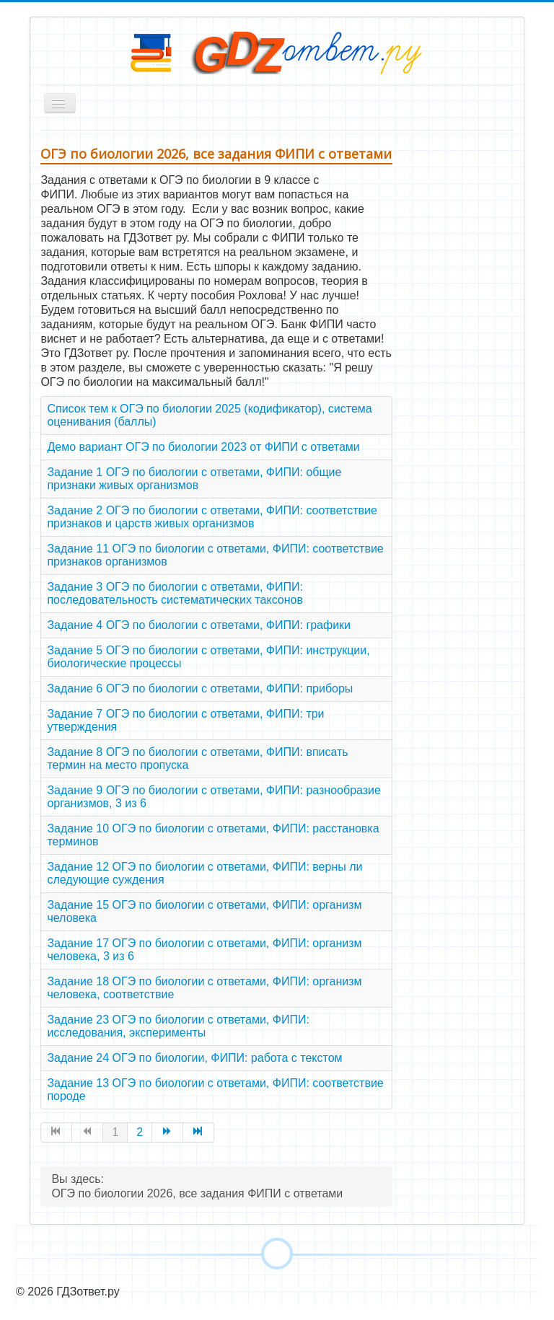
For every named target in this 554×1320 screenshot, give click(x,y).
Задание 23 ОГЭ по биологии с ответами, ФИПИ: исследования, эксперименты (178, 1026)
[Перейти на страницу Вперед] (167, 1132)
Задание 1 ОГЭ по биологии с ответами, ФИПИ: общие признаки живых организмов (194, 478)
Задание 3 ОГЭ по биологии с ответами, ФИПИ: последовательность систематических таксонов (175, 593)
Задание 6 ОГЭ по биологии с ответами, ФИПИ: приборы (200, 688)
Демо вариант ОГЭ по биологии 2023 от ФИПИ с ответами (203, 447)
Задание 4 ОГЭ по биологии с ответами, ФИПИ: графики (199, 625)
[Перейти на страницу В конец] (198, 1132)
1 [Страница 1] (115, 1132)
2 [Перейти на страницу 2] (139, 1132)
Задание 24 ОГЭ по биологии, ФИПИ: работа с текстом (194, 1058)
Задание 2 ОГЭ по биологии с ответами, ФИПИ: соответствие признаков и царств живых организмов (212, 516)
